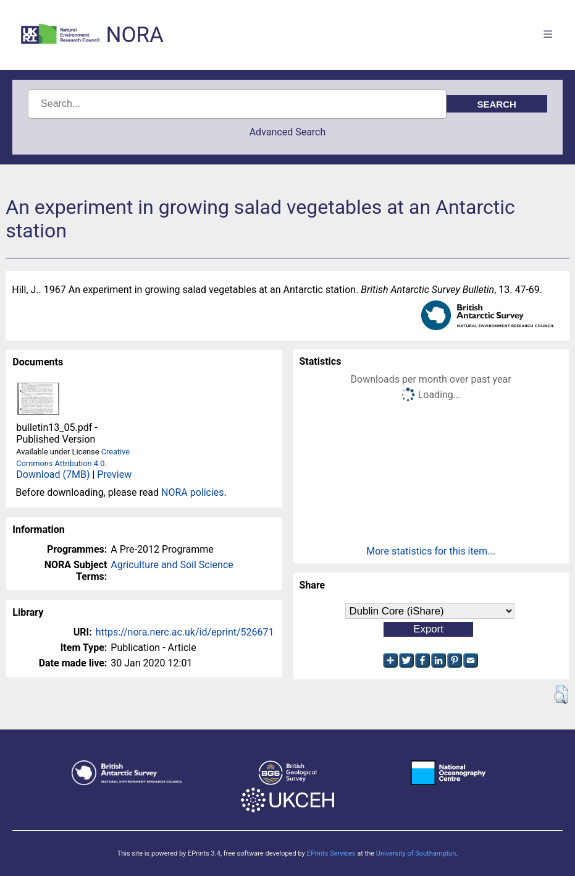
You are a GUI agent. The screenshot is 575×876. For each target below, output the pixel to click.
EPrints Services (330, 853)
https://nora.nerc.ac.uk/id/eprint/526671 (185, 632)
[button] (561, 695)
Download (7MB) (53, 474)
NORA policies (192, 492)
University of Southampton (416, 853)
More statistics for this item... (430, 551)
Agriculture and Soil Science (172, 565)
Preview (114, 474)
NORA (134, 35)
